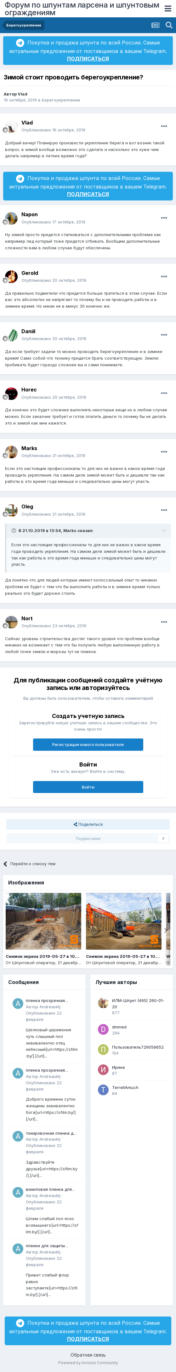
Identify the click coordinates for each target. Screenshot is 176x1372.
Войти (88, 787)
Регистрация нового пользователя (88, 744)
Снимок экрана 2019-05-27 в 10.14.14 (46, 956)
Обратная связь (88, 1355)
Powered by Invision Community (88, 1362)
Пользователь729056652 (138, 1047)
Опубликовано (53, 129)
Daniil (28, 331)
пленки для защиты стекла (45, 1246)
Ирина (118, 1067)
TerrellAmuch (125, 1087)
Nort (27, 618)
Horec (29, 389)
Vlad (22, 93)
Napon (29, 214)
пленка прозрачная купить (45, 1001)
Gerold (29, 273)
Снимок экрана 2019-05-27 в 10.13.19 (126, 956)
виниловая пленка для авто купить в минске (49, 1190)
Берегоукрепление (61, 99)
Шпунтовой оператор (33, 962)
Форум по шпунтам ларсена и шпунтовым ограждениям (82, 8)
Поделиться (88, 824)
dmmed (119, 1026)
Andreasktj (49, 1006)
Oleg (27, 506)
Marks (29, 448)
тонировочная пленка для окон (52, 1134)
